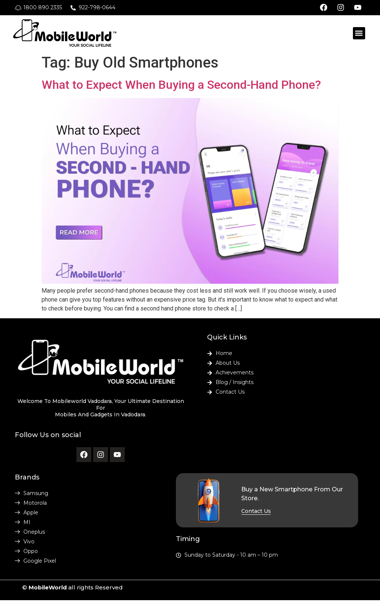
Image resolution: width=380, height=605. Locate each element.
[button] (359, 33)
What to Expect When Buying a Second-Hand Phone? (181, 85)
